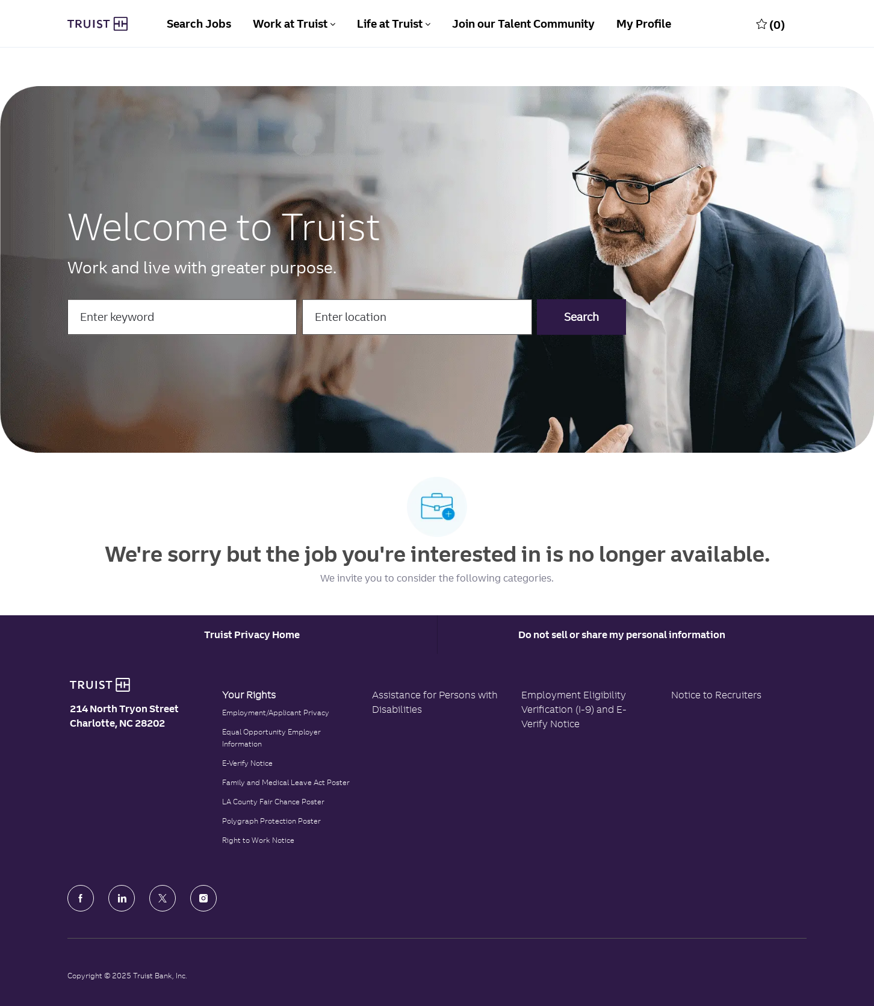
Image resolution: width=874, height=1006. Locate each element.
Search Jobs (199, 24)
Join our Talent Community (523, 24)
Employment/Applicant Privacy (275, 712)
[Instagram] (203, 898)
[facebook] (80, 898)
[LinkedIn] (121, 898)
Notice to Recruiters (716, 695)
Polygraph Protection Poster (271, 820)
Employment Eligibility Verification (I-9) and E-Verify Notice (574, 709)
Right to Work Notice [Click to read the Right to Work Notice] (258, 840)
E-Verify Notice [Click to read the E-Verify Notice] (247, 763)
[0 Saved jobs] (770, 24)
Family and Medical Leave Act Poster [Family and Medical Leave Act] (286, 782)
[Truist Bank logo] (100, 685)
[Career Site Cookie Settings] (252, 634)
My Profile (643, 24)
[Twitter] (162, 898)
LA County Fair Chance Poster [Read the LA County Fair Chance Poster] (273, 801)
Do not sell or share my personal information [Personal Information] (621, 635)
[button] (581, 317)
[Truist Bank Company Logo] (97, 24)
